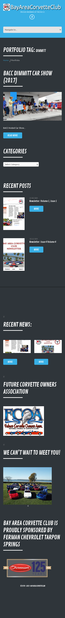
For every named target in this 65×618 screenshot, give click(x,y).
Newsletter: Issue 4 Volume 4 (42, 242)
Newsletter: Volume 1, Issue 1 (43, 201)
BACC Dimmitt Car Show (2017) (27, 77)
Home (6, 60)
